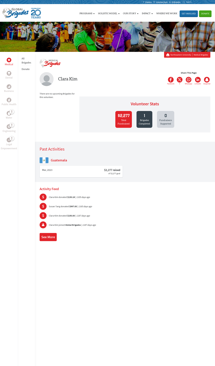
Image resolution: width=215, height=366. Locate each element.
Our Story (130, 13)
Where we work (166, 13)
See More (48, 237)
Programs (87, 13)
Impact (147, 13)
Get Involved (189, 13)
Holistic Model (109, 13)
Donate (205, 13)
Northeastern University (180, 54)
